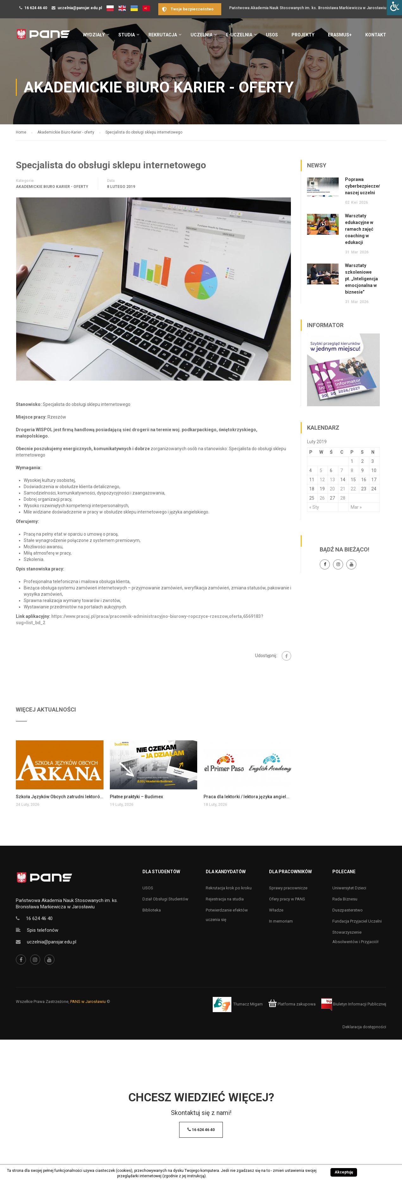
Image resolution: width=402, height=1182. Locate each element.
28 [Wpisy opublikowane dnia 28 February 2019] (342, 498)
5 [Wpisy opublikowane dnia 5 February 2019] (321, 470)
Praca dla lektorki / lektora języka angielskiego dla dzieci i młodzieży (247, 796)
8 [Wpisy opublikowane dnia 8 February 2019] (352, 470)
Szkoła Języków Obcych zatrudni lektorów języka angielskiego (60, 796)
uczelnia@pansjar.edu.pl (80, 8)
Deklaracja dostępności (364, 1026)
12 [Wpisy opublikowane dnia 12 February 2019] (322, 479)
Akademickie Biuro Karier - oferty (52, 186)
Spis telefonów (42, 930)
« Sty (314, 507)
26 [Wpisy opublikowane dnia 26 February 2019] (322, 498)
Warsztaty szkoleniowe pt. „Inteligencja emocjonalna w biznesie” (361, 279)
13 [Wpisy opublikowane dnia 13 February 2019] (332, 479)
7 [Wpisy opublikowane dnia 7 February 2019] (341, 470)
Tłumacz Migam (248, 1004)
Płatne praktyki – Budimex (136, 796)
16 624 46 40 (35, 8)
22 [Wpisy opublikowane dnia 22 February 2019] (353, 488)
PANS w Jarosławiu (88, 1001)
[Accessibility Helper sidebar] (394, 7)
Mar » (356, 507)
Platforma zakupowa (292, 1004)
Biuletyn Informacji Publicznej (353, 1004)
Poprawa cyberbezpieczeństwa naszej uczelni (368, 186)
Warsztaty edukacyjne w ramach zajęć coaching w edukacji (359, 229)
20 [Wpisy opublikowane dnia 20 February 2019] (332, 488)
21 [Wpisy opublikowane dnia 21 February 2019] (342, 488)
